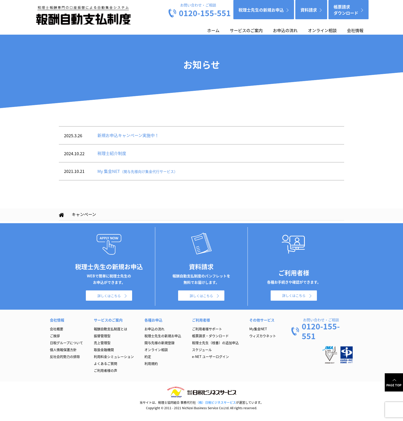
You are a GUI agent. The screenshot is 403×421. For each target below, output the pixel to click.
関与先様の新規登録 (159, 342)
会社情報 (355, 30)
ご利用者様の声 (105, 370)
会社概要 (56, 328)
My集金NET (258, 328)
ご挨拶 (55, 335)
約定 (147, 356)
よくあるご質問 (105, 363)
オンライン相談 (322, 30)
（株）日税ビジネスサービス (216, 402)
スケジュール (202, 349)
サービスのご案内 (246, 30)
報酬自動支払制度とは (110, 328)
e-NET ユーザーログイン (210, 356)
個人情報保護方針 (63, 349)
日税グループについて (66, 342)
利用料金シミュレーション (114, 356)
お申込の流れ (285, 30)
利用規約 (151, 363)
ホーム (213, 30)
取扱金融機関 (104, 349)
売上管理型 (102, 342)
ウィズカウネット (262, 335)
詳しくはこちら (109, 295)
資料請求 (308, 10)
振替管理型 (102, 335)
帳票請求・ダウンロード (210, 335)
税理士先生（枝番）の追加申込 (215, 342)
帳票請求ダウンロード (346, 10)
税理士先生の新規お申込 (261, 10)
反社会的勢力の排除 (65, 356)
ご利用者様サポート (207, 328)
